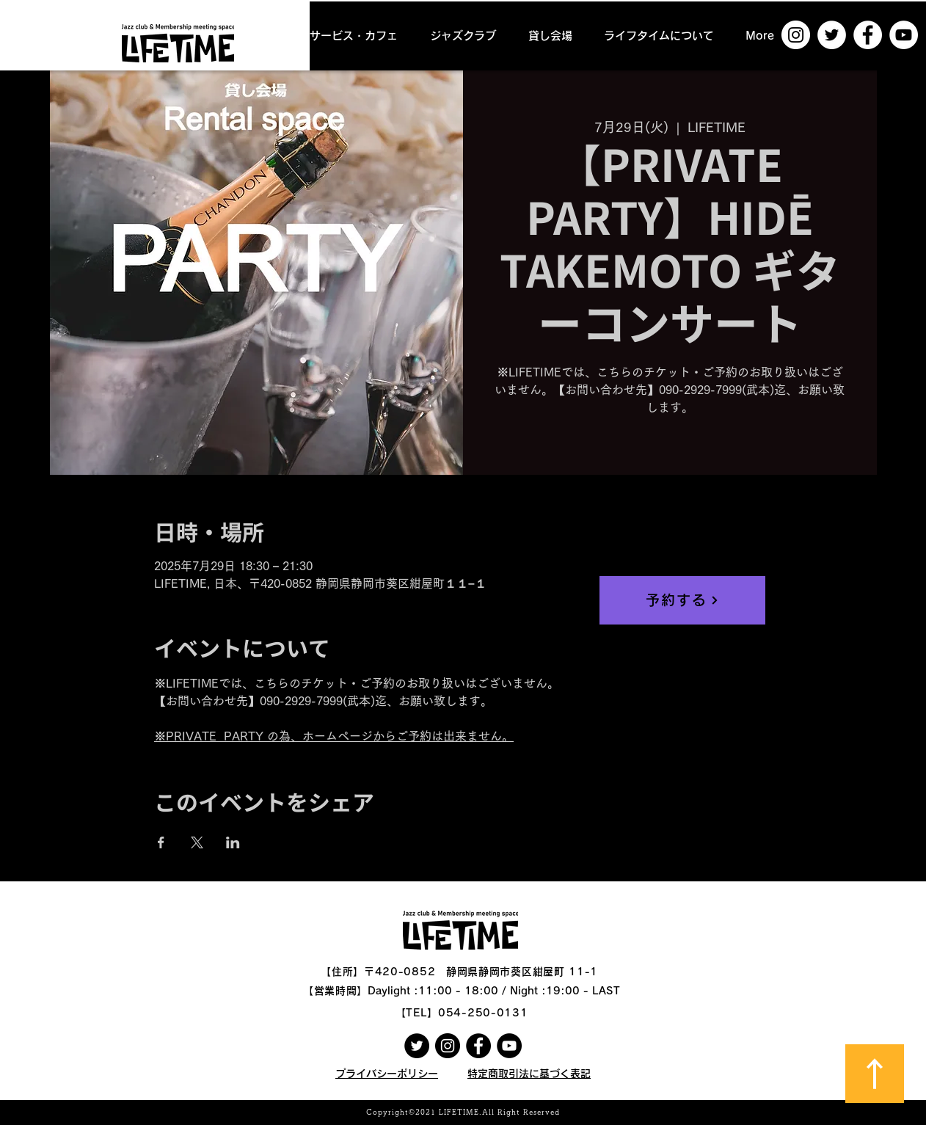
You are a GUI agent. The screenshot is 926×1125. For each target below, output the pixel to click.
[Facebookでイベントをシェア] (161, 842)
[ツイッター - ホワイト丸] (831, 35)
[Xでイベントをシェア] (197, 842)
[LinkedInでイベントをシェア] (233, 842)
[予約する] (682, 600)
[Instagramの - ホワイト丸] (795, 35)
